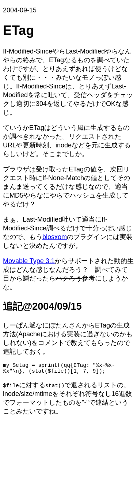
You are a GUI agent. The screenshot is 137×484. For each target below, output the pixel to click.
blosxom (54, 237)
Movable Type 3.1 (29, 261)
